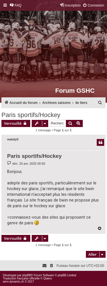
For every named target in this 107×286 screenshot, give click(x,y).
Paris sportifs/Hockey (30, 114)
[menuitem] (15, 5)
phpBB (26, 275)
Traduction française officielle (21, 278)
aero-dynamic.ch (13, 281)
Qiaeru (47, 278)
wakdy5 (13, 139)
